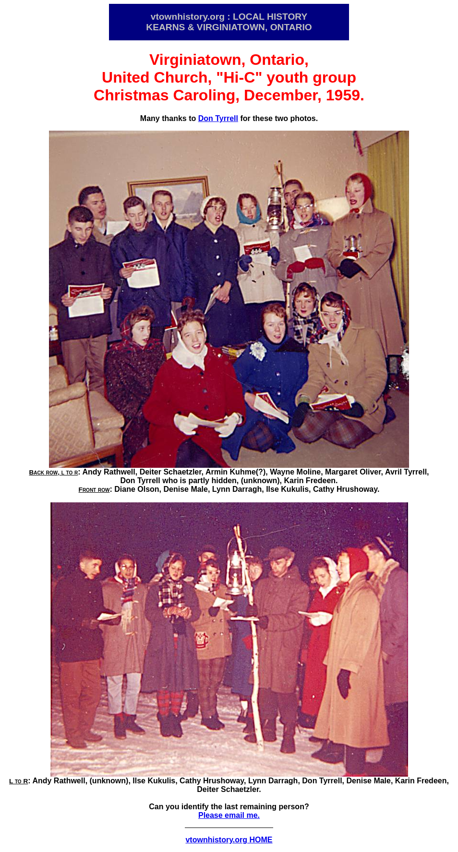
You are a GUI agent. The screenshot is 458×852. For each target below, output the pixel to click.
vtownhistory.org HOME (228, 840)
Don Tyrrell (218, 118)
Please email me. (229, 815)
